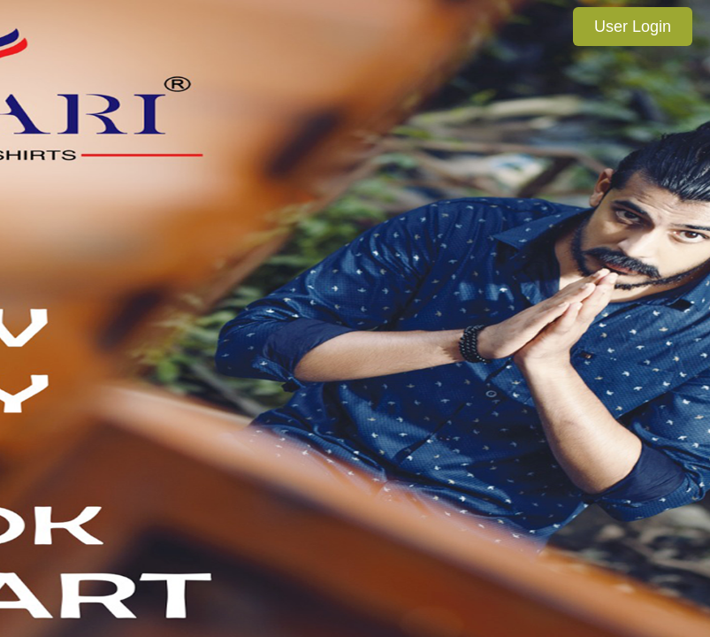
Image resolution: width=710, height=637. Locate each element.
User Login (632, 26)
